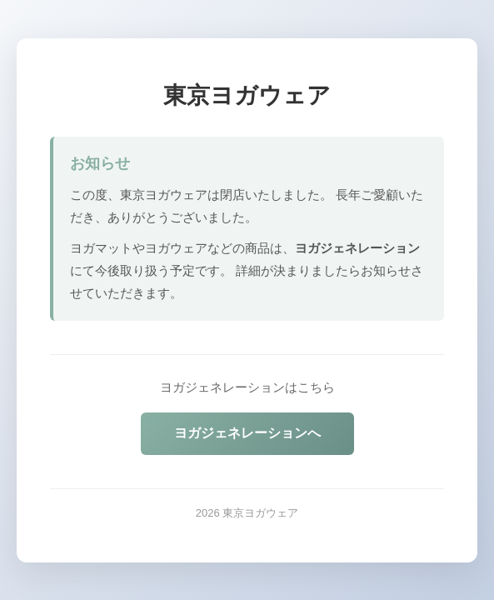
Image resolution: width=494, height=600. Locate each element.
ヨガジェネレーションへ (247, 433)
